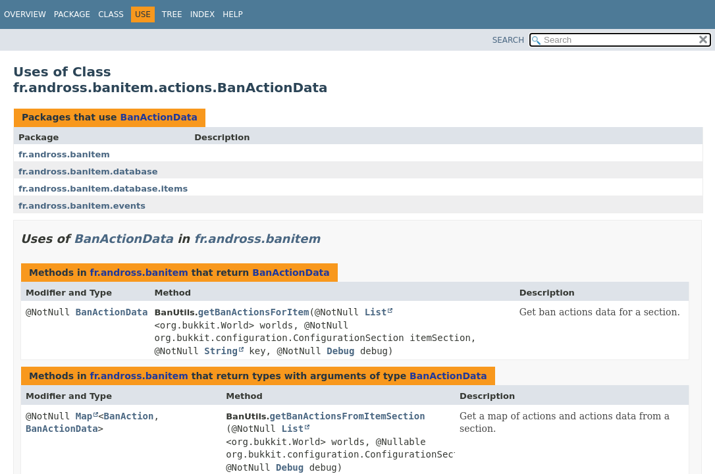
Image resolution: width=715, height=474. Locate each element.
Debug (340, 351)
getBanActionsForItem (253, 312)
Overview (25, 14)
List (376, 312)
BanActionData (159, 117)
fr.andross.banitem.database (88, 171)
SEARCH (508, 40)
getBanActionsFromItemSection (347, 416)
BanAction (129, 416)
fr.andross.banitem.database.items (103, 189)
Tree (172, 14)
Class (111, 14)
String (221, 351)
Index (202, 14)
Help (233, 14)
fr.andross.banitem (64, 154)
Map (84, 416)
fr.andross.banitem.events (82, 206)
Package (72, 14)
